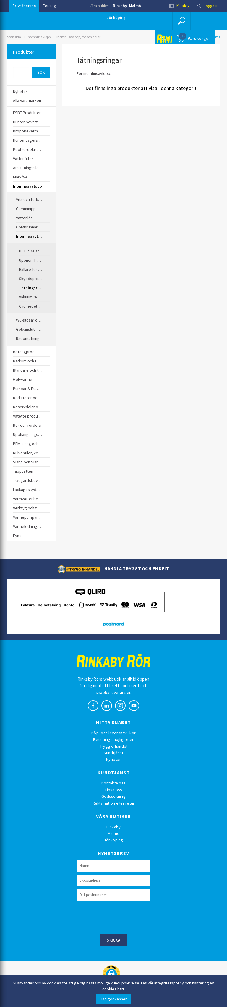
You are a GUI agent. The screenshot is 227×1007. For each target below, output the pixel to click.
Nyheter (113, 759)
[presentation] (121, 916)
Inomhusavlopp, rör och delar (78, 37)
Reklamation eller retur (114, 803)
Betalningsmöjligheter (113, 739)
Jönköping (116, 17)
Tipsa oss (113, 789)
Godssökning (113, 796)
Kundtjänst (114, 752)
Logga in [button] (207, 5)
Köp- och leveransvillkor (113, 733)
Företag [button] (49, 5)
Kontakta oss (113, 783)
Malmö (135, 5)
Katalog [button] (179, 5)
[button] (181, 21)
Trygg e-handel (113, 746)
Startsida (14, 37)
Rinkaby (120, 5)
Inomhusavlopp (39, 37)
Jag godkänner (113, 999)
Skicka (113, 940)
